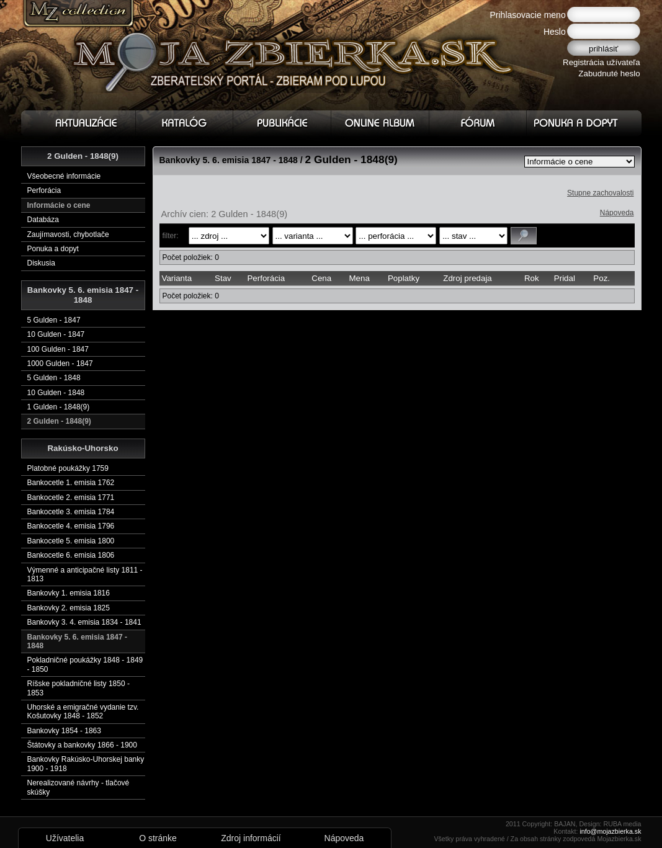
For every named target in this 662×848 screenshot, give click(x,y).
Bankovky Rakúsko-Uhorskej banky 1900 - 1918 (86, 763)
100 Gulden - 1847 (58, 349)
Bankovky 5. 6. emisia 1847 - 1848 (77, 641)
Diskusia (41, 263)
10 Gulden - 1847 (56, 334)
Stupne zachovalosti (600, 193)
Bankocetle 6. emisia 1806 (71, 555)
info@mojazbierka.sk (610, 831)
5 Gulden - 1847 (54, 320)
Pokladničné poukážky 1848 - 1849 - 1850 (85, 664)
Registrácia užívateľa (601, 62)
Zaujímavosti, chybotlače (68, 234)
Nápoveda (617, 212)
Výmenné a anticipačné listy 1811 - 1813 (85, 574)
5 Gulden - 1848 (54, 377)
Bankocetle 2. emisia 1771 (71, 497)
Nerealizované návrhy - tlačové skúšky (78, 787)
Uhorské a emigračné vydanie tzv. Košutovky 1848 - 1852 (83, 711)
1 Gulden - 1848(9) (58, 407)
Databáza (43, 219)
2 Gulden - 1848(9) (59, 421)
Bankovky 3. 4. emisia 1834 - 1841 (84, 622)
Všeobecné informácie (64, 176)
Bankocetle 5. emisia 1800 (71, 541)
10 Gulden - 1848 (56, 392)
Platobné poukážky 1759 (68, 468)
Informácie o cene (59, 205)
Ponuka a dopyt (53, 248)
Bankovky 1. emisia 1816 (68, 593)
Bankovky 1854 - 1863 (64, 730)
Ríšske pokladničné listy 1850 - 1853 (78, 688)
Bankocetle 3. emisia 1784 (71, 511)
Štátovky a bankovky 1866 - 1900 (82, 745)
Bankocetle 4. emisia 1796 (71, 526)
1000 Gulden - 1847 (60, 363)
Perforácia (44, 190)
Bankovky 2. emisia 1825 (68, 608)
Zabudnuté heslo (609, 73)
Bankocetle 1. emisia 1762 (71, 482)
